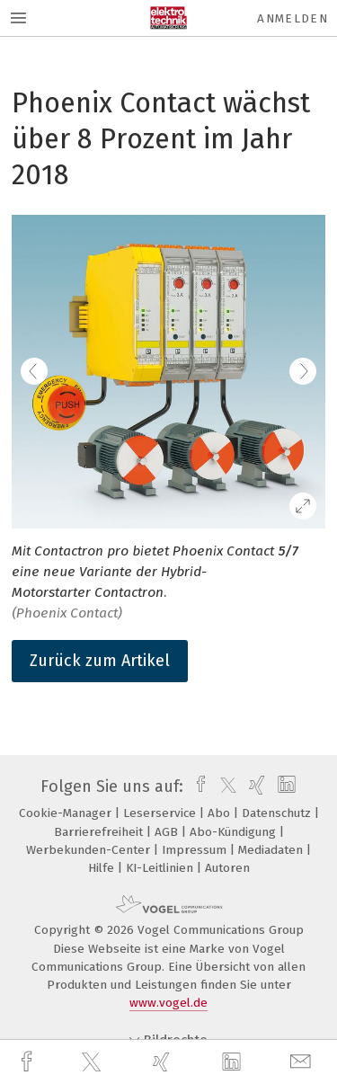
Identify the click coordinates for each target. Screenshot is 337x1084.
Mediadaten (272, 849)
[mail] (302, 1062)
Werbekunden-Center (90, 849)
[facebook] (29, 1062)
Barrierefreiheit (100, 832)
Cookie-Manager (67, 813)
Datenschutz (278, 813)
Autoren (227, 867)
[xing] (163, 1062)
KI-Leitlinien (161, 867)
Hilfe (103, 867)
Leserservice (161, 813)
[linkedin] (233, 1062)
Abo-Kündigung (234, 832)
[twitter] (93, 1062)
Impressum (196, 849)
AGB (168, 832)
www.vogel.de (168, 1002)
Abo (221, 813)
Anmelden (292, 18)
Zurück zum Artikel (100, 661)
